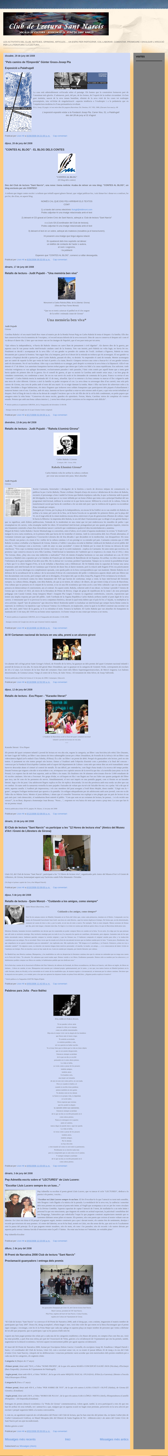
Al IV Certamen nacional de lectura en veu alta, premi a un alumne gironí (50, 634)
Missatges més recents (20, 1439)
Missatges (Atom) (28, 1446)
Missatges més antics (114, 1439)
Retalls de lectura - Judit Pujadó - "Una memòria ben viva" (41, 273)
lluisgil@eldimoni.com (82, 209)
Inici (67, 1439)
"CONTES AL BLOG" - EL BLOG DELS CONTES (34, 149)
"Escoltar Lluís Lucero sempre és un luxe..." (32, 1185)
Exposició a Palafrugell (19, 68)
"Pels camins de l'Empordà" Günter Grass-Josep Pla (38, 62)
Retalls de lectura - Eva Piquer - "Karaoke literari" (36, 696)
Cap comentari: (60, 136)
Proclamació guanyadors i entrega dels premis (34, 1260)
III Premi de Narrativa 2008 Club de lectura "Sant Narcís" (40, 1254)
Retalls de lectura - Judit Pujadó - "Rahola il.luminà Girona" (42, 428)
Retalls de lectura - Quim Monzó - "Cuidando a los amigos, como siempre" (51, 901)
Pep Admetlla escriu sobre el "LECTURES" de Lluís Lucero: (42, 1179)
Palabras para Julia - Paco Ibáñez (26, 990)
